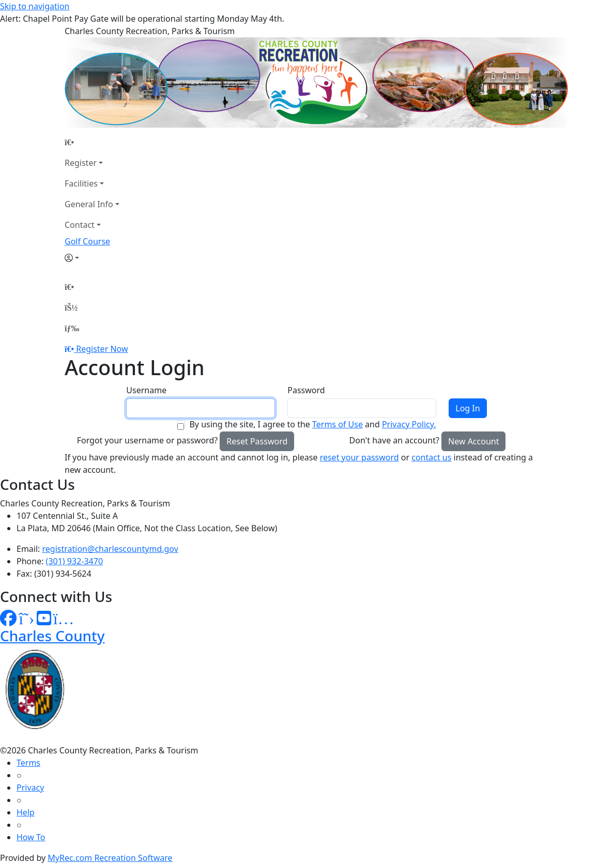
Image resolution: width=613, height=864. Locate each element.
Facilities (81, 183)
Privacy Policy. (409, 424)
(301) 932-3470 (74, 561)
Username (146, 390)
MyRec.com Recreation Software (110, 857)
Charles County (52, 635)
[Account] (92, 258)
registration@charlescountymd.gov (110, 548)
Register (81, 162)
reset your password (359, 457)
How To (31, 837)
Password (306, 390)
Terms (28, 762)
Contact (80, 224)
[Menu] (72, 328)
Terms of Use (337, 424)
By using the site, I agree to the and (312, 424)
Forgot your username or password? (147, 440)
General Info (89, 204)
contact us (431, 457)
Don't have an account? (394, 440)
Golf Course (87, 241)
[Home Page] (92, 142)
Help (26, 812)
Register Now (102, 348)
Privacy (30, 787)
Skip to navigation (34, 6)
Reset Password (256, 441)
